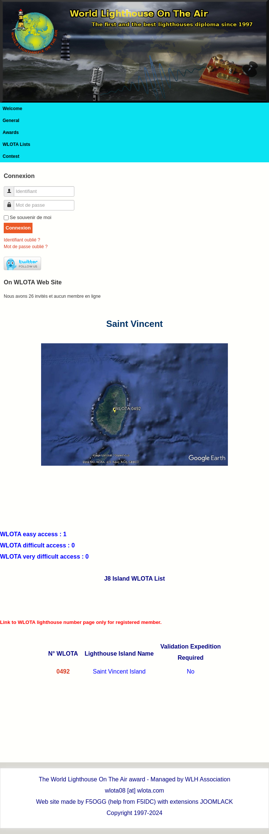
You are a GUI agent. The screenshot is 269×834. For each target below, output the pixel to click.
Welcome (12, 108)
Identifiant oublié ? (22, 240)
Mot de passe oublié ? (25, 246)
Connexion (18, 228)
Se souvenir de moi (30, 217)
